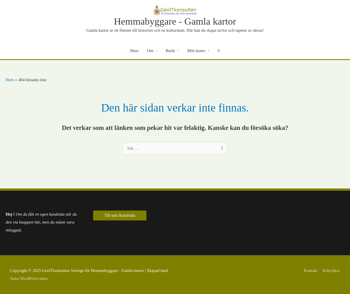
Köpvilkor (331, 271)
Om (150, 51)
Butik (170, 51)
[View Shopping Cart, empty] (219, 50)
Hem (134, 51)
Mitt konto (196, 51)
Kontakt (310, 271)
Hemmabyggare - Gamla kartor (175, 21)
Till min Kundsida (119, 215)
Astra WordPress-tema (29, 278)
